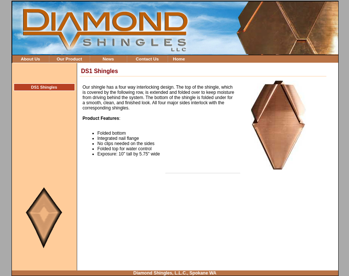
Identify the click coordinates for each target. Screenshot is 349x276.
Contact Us (147, 58)
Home (179, 58)
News (108, 58)
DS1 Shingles (44, 87)
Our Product (69, 58)
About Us (30, 58)
